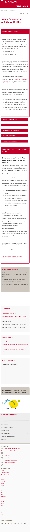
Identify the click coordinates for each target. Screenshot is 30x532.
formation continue (6, 81)
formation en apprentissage (20, 79)
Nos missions (4, 424)
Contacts (3, 439)
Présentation (4, 10)
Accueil (3, 418)
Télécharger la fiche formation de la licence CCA (13, 341)
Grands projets (5, 430)
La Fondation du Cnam (7, 427)
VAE (14, 82)
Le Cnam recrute (5, 433)
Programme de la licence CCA (9, 313)
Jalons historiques (6, 421)
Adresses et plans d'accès (8, 436)
